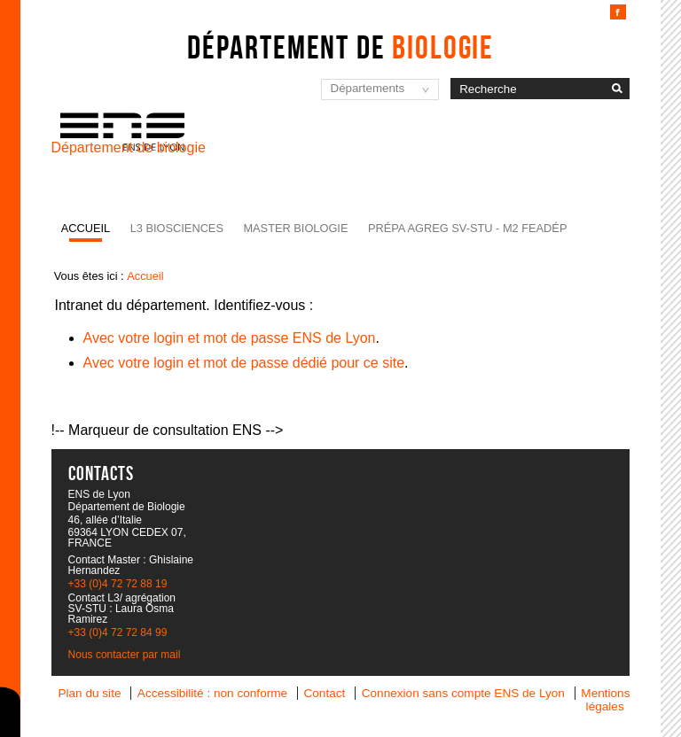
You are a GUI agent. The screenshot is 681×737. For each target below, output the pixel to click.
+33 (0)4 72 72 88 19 (118, 583)
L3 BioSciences (176, 228)
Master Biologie (295, 228)
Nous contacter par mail (124, 654)
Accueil (85, 228)
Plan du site (89, 693)
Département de (340, 47)
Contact (324, 693)
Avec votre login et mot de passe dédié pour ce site (244, 362)
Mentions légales (605, 700)
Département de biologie (128, 147)
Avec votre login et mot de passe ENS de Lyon (229, 337)
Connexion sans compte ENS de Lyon (463, 693)
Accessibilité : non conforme (212, 693)
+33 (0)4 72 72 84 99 (118, 632)
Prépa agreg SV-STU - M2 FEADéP (467, 228)
